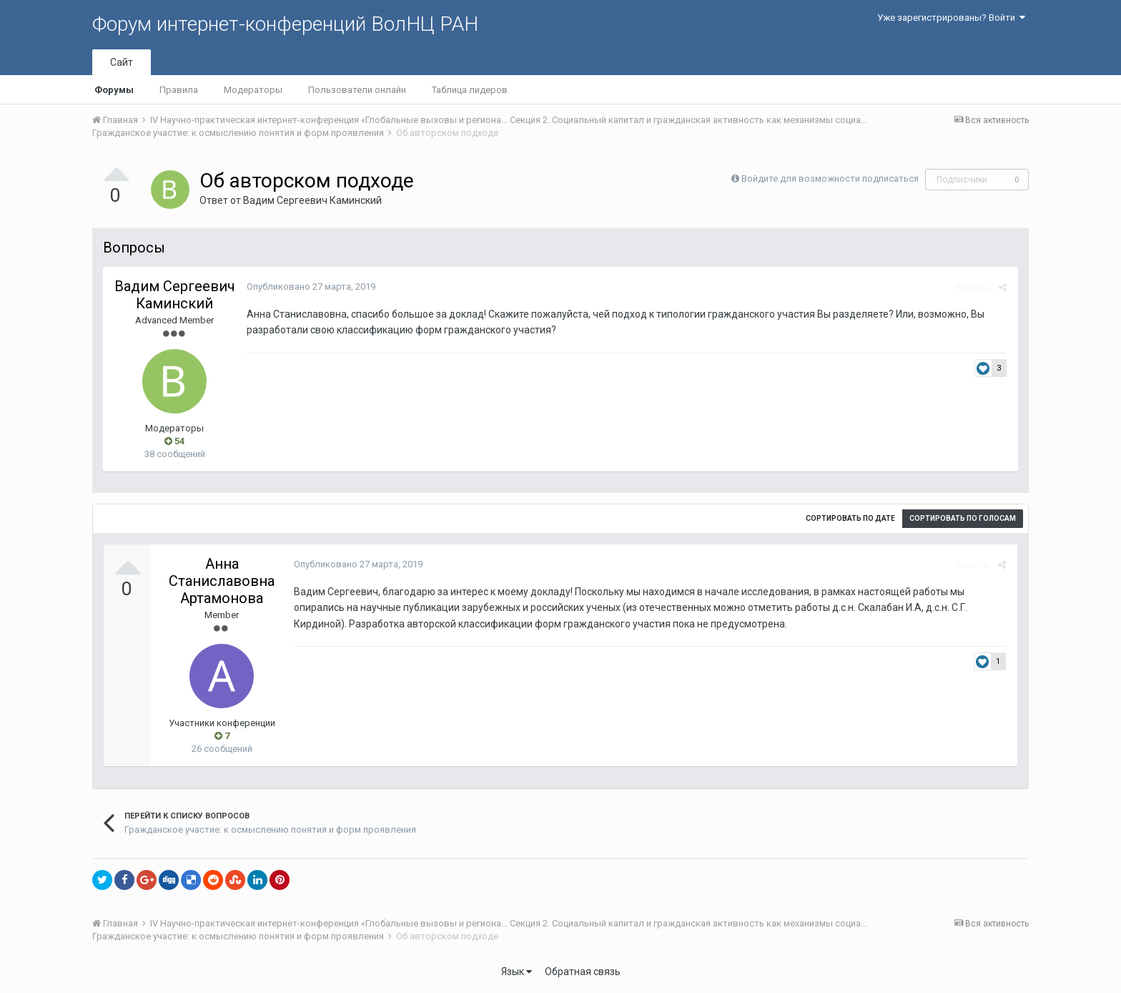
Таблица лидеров (470, 89)
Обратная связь (583, 971)
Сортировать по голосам (962, 518)
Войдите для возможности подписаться (830, 178)
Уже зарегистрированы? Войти (951, 17)
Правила (178, 89)
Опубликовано (310, 286)
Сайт (121, 62)
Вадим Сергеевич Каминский (312, 200)
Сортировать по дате (850, 518)
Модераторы (253, 89)
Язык (516, 971)
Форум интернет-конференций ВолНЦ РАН (285, 24)
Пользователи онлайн (357, 89)
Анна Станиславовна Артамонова (222, 581)
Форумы (114, 89)
